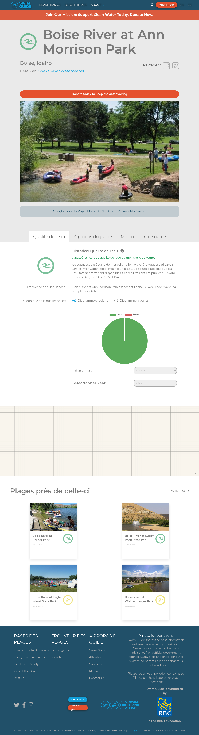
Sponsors (95, 664)
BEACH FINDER (76, 4)
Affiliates (95, 657)
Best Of (19, 678)
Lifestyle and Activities (29, 657)
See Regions (60, 650)
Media (93, 671)
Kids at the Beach (26, 671)
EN (182, 4)
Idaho (44, 63)
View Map (58, 657)
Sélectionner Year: (89, 383)
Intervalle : (82, 370)
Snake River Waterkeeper (61, 71)
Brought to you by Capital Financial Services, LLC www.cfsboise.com (99, 211)
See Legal (132, 730)
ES (189, 4)
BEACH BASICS (49, 4)
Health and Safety (26, 664)
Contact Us (97, 678)
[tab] (49, 236)
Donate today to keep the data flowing (99, 94)
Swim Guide (97, 650)
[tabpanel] (99, 318)
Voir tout (180, 491)
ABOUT (96, 4)
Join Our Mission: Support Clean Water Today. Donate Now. (99, 15)
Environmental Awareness (32, 650)
